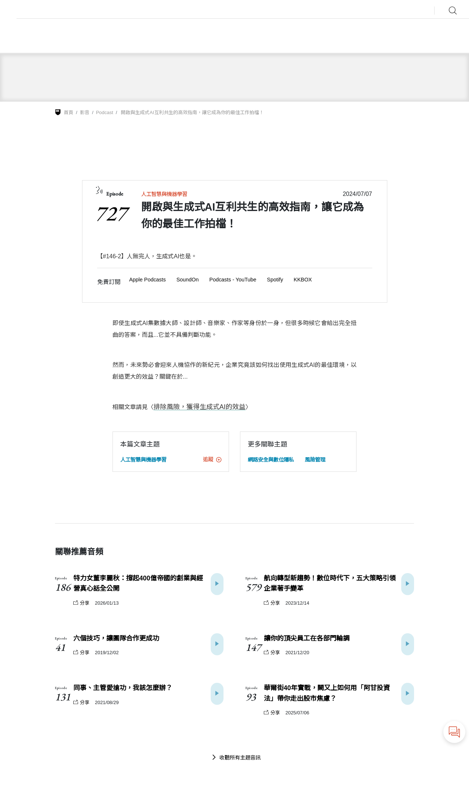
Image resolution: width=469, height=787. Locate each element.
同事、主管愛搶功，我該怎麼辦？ (122, 687)
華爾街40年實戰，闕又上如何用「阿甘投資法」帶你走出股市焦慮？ (327, 693)
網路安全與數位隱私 (271, 459)
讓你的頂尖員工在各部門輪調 (307, 638)
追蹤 (212, 459)
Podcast (104, 112)
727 (111, 213)
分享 (81, 602)
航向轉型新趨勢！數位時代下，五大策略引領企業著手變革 (330, 583)
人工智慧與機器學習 (164, 194)
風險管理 (315, 459)
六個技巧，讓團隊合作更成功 (116, 638)
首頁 (68, 112)
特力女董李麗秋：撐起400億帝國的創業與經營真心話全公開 (138, 583)
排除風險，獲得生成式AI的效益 (194, 407)
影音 (84, 112)
